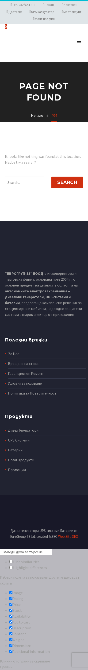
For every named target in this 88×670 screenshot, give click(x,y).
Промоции (17, 469)
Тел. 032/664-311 (24, 5)
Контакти (70, 5)
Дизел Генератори (23, 430)
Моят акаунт (72, 12)
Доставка (15, 12)
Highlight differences (28, 567)
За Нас (13, 353)
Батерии (15, 450)
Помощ (50, 5)
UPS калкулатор (42, 12)
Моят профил (45, 19)
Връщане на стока (23, 363)
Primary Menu (79, 42)
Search (67, 182)
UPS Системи (19, 440)
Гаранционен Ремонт (26, 373)
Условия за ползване (25, 383)
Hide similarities (24, 561)
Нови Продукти (21, 459)
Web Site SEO (68, 536)
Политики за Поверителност (32, 393)
